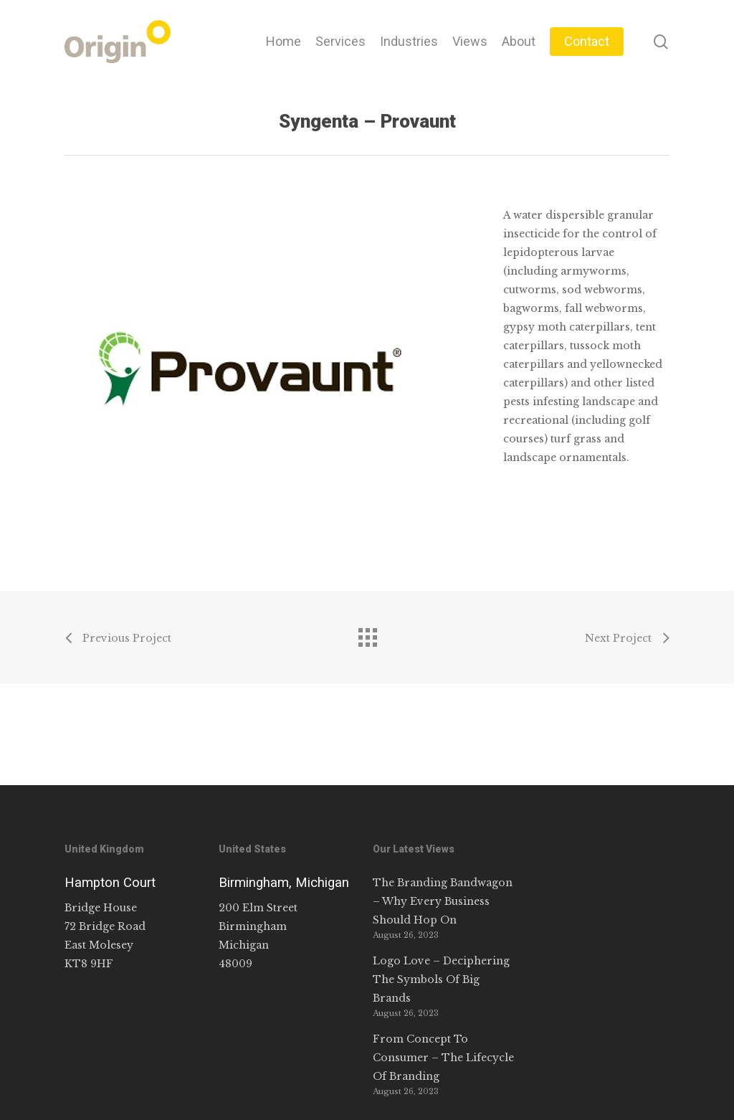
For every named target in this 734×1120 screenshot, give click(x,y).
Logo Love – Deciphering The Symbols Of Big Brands (441, 979)
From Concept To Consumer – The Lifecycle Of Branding (443, 1058)
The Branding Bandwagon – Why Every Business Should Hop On (443, 901)
